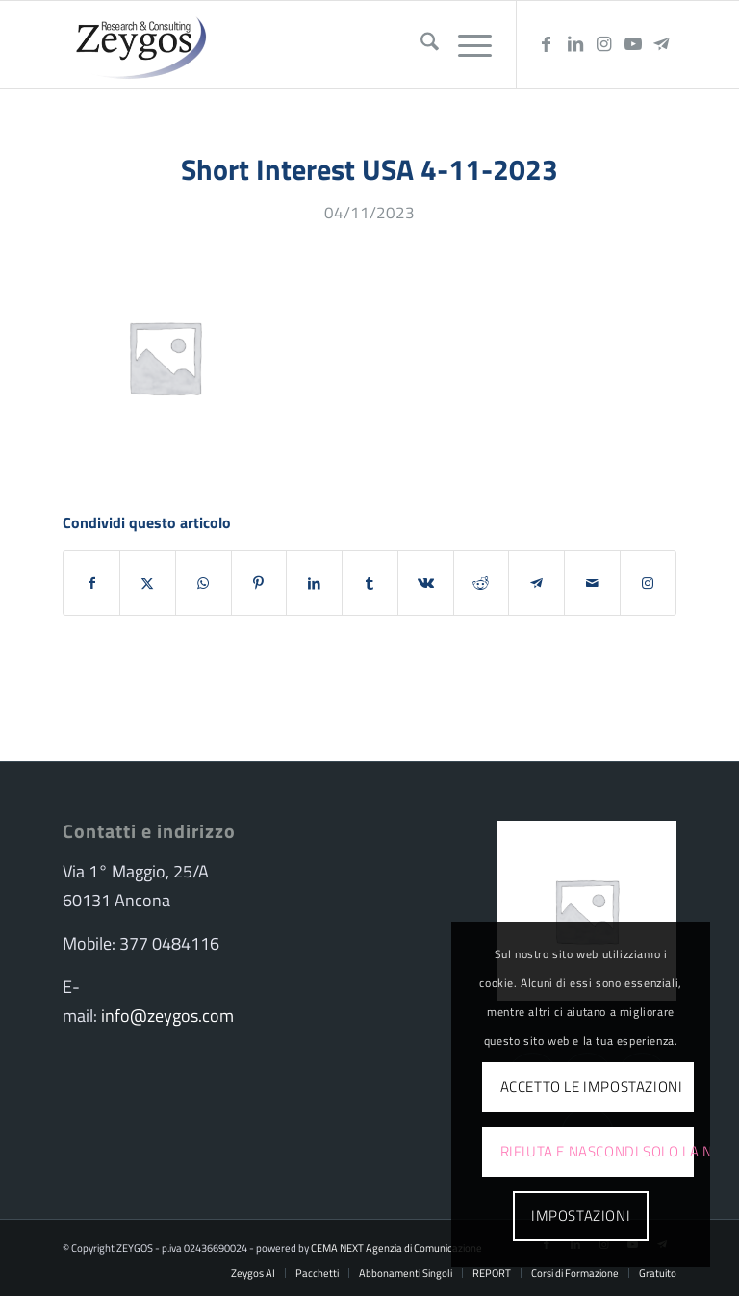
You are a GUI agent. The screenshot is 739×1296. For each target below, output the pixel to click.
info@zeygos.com (167, 1016)
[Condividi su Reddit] (481, 583)
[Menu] (465, 44)
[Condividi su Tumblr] (370, 583)
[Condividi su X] (147, 583)
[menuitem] (420, 44)
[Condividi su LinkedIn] (314, 583)
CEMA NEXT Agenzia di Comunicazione (396, 1248)
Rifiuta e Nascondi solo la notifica (597, 1151)
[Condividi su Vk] (425, 583)
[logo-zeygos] (137, 44)
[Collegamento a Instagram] (604, 44)
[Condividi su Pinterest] (259, 583)
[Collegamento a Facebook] (546, 44)
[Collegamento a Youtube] (633, 44)
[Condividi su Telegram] (536, 583)
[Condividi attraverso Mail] (592, 583)
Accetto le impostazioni (591, 1087)
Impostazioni (580, 1216)
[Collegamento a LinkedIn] (575, 44)
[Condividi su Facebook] (91, 583)
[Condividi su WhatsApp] (203, 583)
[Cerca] (420, 44)
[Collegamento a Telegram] (662, 44)
